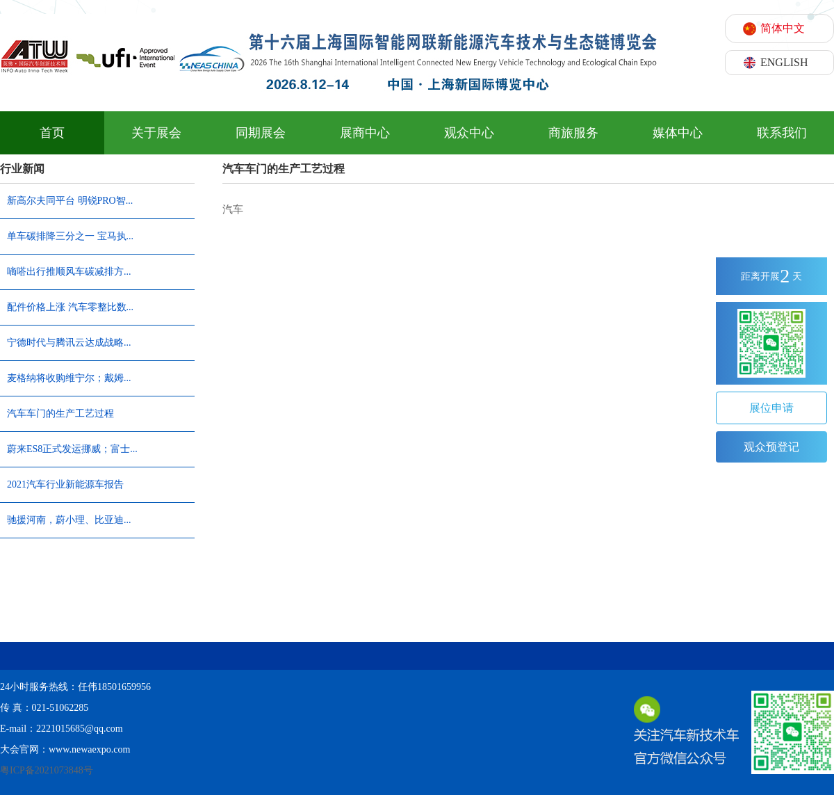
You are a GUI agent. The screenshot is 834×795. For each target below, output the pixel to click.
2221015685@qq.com (79, 728)
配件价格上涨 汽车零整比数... (70, 307)
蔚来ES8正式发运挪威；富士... (72, 449)
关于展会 (156, 133)
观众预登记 (771, 447)
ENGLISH (784, 62)
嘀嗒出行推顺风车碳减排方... (69, 271)
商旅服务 (573, 133)
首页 (52, 133)
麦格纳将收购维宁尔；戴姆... (69, 378)
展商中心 (365, 133)
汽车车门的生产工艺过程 (60, 413)
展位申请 (771, 408)
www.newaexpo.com (89, 749)
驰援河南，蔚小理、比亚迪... (69, 520)
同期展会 (261, 133)
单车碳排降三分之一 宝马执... (70, 236)
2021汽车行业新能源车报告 (65, 484)
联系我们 (782, 133)
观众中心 (469, 133)
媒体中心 (678, 133)
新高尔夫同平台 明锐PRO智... (70, 200)
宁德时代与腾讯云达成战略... (69, 342)
